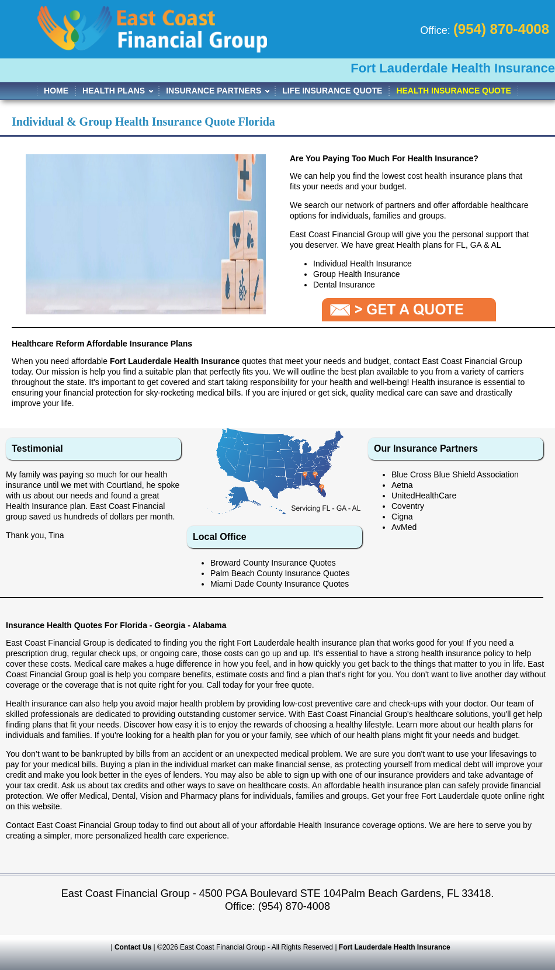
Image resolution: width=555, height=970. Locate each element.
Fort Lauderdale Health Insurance (394, 947)
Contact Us (133, 947)
